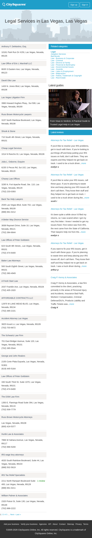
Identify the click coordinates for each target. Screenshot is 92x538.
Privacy (79, 524)
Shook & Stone (8, 131)
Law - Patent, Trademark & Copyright (66, 76)
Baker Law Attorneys (10, 260)
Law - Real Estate (58, 78)
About (55, 524)
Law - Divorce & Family (60, 63)
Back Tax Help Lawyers (12, 199)
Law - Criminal (57, 60)
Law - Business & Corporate (62, 58)
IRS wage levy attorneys (12, 455)
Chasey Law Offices (10, 179)
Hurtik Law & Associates (12, 434)
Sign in (85, 5)
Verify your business (29, 524)
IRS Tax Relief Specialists (13, 475)
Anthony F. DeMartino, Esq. (14, 46)
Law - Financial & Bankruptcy (63, 65)
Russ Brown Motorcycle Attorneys (16, 417)
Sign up (73, 5)
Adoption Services (58, 54)
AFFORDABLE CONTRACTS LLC (17, 298)
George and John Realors (13, 356)
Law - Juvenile (57, 69)
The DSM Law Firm (10, 397)
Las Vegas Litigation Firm (13, 97)
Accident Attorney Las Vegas (14, 318)
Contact (62, 524)
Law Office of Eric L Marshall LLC (16, 63)
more (83, 163)
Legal (53, 52)
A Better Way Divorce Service (14, 219)
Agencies (43, 524)
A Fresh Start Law (9, 281)
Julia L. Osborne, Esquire (13, 162)
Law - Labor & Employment (62, 71)
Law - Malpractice (58, 73)
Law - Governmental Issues (62, 67)
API (49, 524)
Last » (18, 514)
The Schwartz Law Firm (12, 335)
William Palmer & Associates (14, 495)
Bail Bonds (55, 56)
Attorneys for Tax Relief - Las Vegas (67, 140)
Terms (85, 524)
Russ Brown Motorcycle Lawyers (16, 114)
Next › (12, 514)
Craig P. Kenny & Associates (64, 277)
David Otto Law (8, 80)
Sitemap (70, 524)
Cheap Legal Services (11, 148)
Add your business (11, 524)
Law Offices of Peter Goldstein (15, 240)
